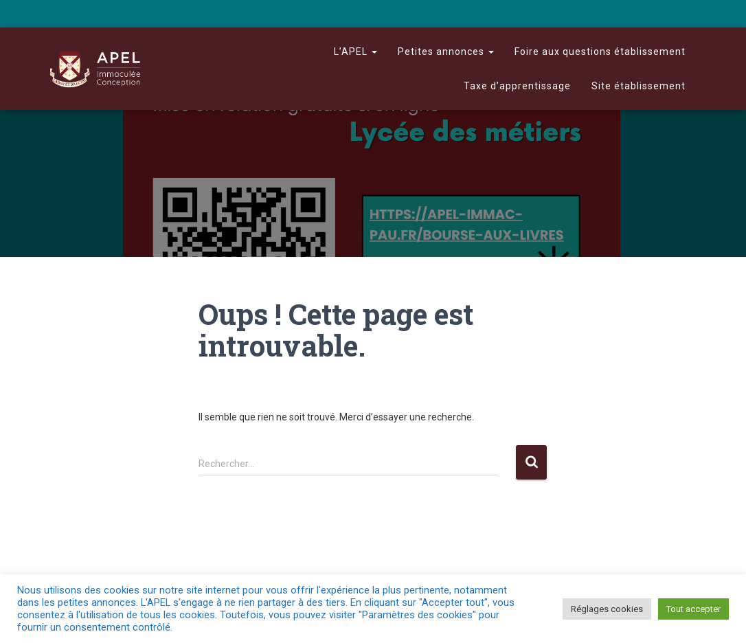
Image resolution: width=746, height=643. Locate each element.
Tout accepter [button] (693, 609)
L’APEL (355, 51)
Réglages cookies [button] (607, 609)
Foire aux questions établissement (600, 51)
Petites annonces (446, 51)
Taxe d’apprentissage (517, 85)
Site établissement (638, 85)
